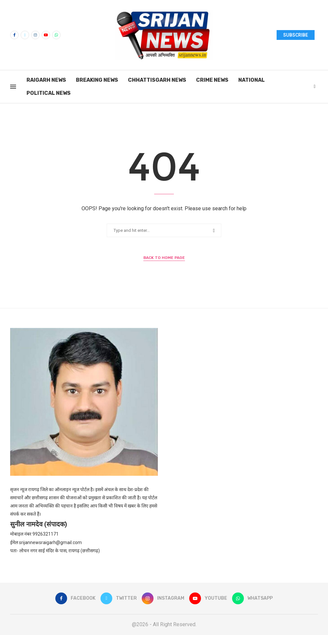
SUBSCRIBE (295, 35)
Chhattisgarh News (157, 80)
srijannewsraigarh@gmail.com (50, 542)
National (251, 80)
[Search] (314, 86)
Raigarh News (46, 80)
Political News (49, 93)
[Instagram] (35, 35)
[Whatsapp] (56, 35)
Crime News (212, 80)
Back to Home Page (164, 257)
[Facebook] (14, 35)
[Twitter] (25, 35)
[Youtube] (46, 35)
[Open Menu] (13, 87)
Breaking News (97, 80)
